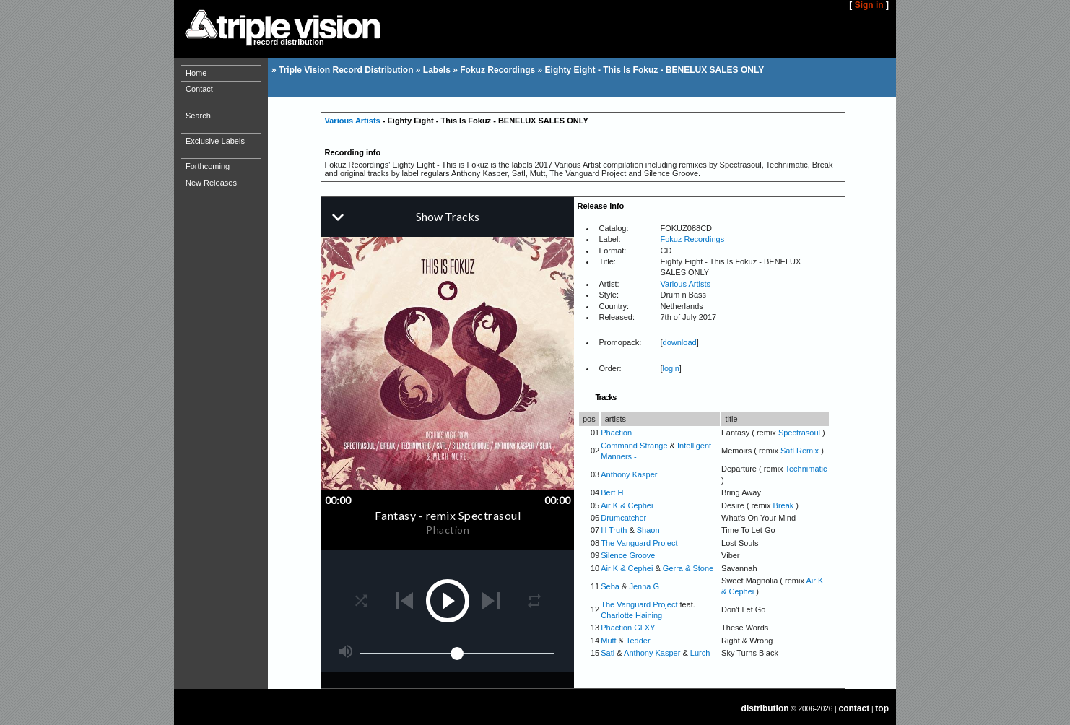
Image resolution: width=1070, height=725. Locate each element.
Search (198, 115)
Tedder (638, 640)
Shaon (648, 530)
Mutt (608, 640)
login (671, 368)
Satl (607, 652)
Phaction (616, 432)
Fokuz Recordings (497, 70)
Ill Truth (614, 530)
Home (196, 73)
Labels (437, 70)
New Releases (211, 182)
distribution (765, 708)
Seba (610, 586)
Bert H (612, 492)
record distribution (288, 42)
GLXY (644, 627)
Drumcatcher (623, 517)
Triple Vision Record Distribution (346, 70)
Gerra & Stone (688, 568)
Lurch (700, 652)
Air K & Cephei (627, 505)
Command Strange (634, 445)
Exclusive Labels (215, 140)
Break (783, 505)
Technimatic (806, 468)
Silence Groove (628, 555)
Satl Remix (799, 450)
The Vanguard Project (639, 543)
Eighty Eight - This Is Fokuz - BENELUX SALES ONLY (655, 70)
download (680, 342)
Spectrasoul (799, 432)
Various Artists (352, 120)
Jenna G (644, 586)
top (882, 708)
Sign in (869, 5)
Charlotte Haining (631, 615)
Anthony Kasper (629, 474)
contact (854, 708)
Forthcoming (208, 166)
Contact (199, 88)
